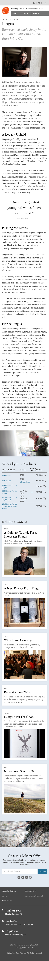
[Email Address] (19, 871)
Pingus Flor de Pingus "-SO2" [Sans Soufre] (9, 506)
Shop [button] (14, 13)
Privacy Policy (30, 891)
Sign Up (43, 871)
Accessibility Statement (34, 896)
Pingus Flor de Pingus (9, 486)
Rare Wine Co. (5, 10)
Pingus (6, 475)
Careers (5, 896)
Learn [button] (25, 13)
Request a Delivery (9, 891)
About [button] (36, 13)
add (45, 475)
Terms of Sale (7, 901)
